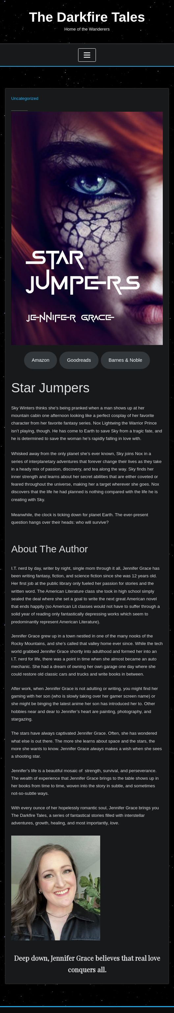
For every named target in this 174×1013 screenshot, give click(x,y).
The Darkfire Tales (87, 17)
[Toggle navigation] (87, 54)
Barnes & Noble (125, 358)
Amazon (40, 358)
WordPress (81, 1001)
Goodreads (79, 358)
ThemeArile (149, 1001)
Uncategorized (24, 97)
